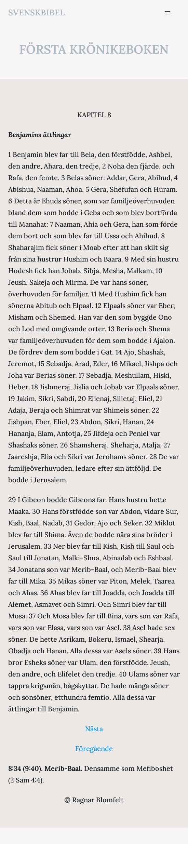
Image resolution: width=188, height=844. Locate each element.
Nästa (94, 728)
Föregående (94, 748)
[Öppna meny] (167, 13)
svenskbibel (36, 12)
